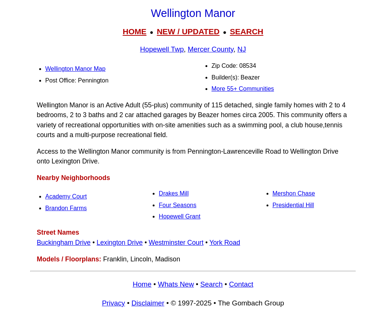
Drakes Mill (173, 193)
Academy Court (66, 196)
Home (142, 284)
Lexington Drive (119, 242)
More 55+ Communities (242, 88)
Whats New (176, 284)
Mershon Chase (294, 193)
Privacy (113, 303)
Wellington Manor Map (75, 69)
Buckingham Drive (64, 242)
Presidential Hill (293, 205)
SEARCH (246, 31)
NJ (241, 49)
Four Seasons (177, 205)
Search (211, 284)
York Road (224, 242)
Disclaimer (148, 303)
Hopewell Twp (162, 49)
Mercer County (210, 49)
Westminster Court (176, 242)
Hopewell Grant (179, 216)
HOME (134, 31)
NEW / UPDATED (188, 31)
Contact (241, 284)
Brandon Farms (66, 208)
